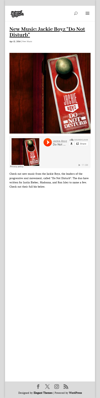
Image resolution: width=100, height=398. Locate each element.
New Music (27, 41)
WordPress (75, 393)
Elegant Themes (43, 393)
